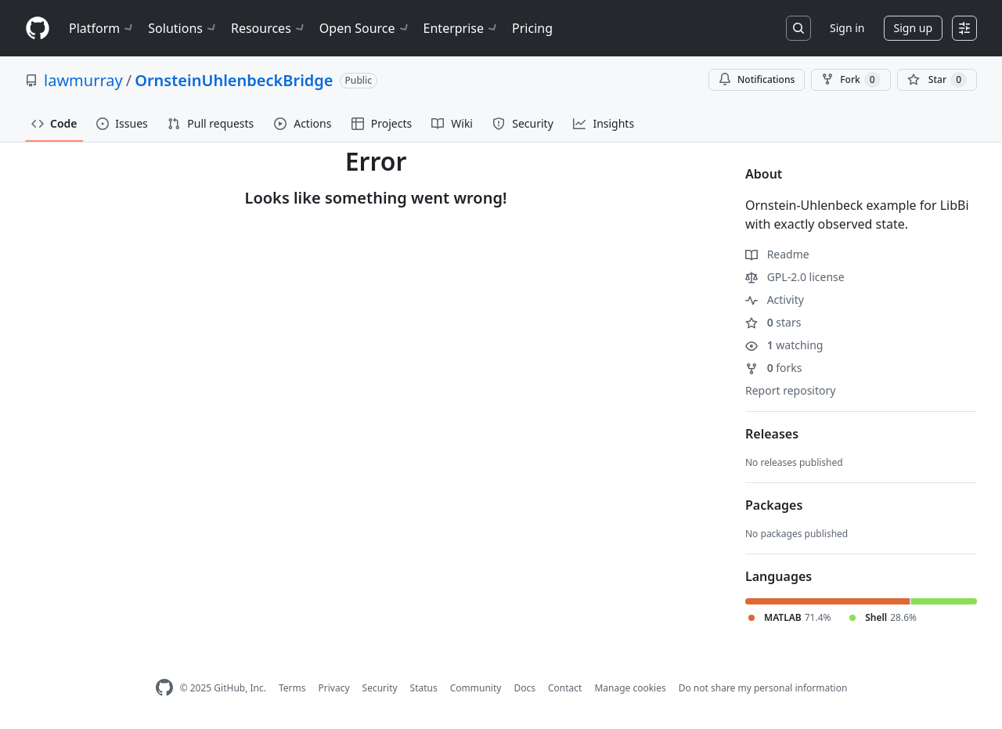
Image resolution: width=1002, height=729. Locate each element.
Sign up (913, 27)
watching (784, 344)
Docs (524, 688)
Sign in (847, 27)
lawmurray (83, 80)
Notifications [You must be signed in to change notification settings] (757, 79)
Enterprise (461, 28)
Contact (565, 688)
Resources (269, 28)
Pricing (532, 28)
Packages (773, 505)
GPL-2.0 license (795, 276)
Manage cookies (629, 688)
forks (773, 367)
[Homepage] (37, 29)
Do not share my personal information (763, 688)
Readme (777, 254)
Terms (292, 688)
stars (773, 322)
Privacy (334, 688)
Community (476, 688)
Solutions (183, 28)
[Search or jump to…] (798, 28)
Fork (850, 80)
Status (424, 688)
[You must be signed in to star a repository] (937, 80)
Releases (771, 433)
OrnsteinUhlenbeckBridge (234, 80)
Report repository (790, 390)
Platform (102, 28)
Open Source (365, 28)
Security (380, 688)
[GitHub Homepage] (164, 688)
